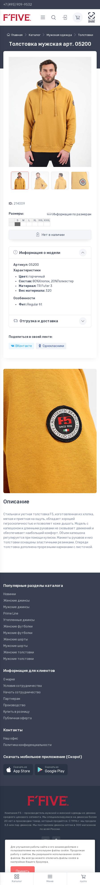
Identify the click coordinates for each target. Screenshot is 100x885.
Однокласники (51, 346)
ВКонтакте (21, 346)
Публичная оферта (17, 718)
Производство (14, 705)
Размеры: (16, 214)
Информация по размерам (69, 214)
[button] (18, 769)
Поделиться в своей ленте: (30, 337)
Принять (22, 871)
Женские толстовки (18, 652)
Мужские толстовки (18, 659)
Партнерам (11, 699)
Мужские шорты (15, 646)
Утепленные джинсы (19, 620)
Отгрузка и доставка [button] (35, 320)
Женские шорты (15, 639)
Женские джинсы (16, 600)
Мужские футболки (17, 633)
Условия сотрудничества (22, 686)
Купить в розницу (16, 712)
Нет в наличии (50, 235)
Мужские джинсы (16, 607)
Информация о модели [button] (36, 252)
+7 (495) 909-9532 (17, 4)
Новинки (9, 594)
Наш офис (10, 738)
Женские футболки (18, 626)
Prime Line (10, 613)
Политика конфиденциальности (27, 745)
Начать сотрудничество (22, 692)
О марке (9, 679)
